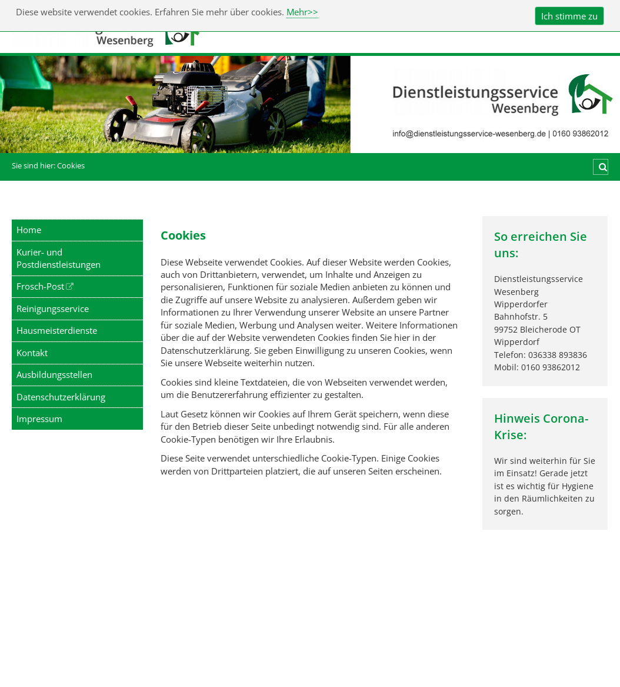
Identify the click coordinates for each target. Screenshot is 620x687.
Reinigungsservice (52, 308)
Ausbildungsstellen (54, 374)
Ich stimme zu (569, 16)
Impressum (39, 418)
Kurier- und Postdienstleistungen (58, 258)
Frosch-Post (40, 286)
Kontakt (32, 353)
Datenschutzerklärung (60, 397)
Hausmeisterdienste (56, 330)
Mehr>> (302, 12)
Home (28, 229)
